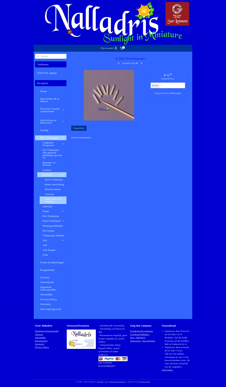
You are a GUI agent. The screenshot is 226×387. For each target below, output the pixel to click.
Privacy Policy (48, 299)
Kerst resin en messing (53, 200)
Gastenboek (47, 282)
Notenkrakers (53, 189)
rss (106, 382)
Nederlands (43, 72)
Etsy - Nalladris (137, 337)
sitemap (100, 382)
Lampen (47, 169)
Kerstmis (53, 174)
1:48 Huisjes (49, 249)
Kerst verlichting (54, 184)
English (53, 72)
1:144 (45, 254)
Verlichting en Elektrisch (52, 121)
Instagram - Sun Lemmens (142, 341)
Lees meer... (168, 370)
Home (43, 91)
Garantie (45, 304)
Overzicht (78, 128)
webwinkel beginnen (117, 382)
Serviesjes (48, 230)
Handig (44, 130)
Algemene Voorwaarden (48, 288)
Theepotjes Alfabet (53, 235)
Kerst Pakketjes (54, 179)
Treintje (49, 194)
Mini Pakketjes (51, 216)
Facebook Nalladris (139, 334)
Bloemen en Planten (49, 164)
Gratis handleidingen (52, 262)
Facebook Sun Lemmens (141, 331)
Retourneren (41, 341)
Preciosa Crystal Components (52, 110)
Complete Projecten (53, 144)
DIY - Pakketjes (52, 137)
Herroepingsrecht (50, 308)
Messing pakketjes (53, 225)
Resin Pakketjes (53, 220)
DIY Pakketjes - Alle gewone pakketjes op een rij (52, 153)
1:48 (45, 245)
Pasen (53, 211)
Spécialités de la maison (49, 100)
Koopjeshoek (47, 269)
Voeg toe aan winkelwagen (168, 93)
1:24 (53, 240)
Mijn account (109, 48)
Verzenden (46, 294)
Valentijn (47, 206)
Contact (45, 277)
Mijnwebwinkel (144, 382)
